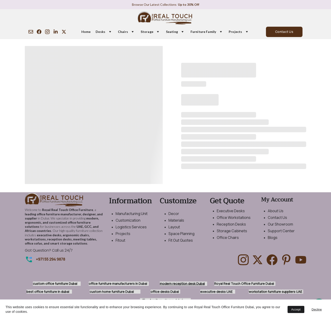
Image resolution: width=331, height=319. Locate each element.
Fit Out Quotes (180, 243)
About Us (275, 213)
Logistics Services (131, 230)
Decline (317, 309)
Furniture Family (203, 32)
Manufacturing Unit (132, 216)
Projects (235, 32)
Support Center (281, 233)
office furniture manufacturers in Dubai (118, 284)
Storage (147, 32)
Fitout (120, 243)
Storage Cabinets (232, 233)
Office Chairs (228, 240)
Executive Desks (231, 213)
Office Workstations (234, 220)
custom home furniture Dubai (112, 292)
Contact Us (284, 31)
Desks (100, 32)
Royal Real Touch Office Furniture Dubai (244, 284)
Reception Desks (231, 227)
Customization (128, 223)
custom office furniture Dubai (56, 284)
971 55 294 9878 (51, 259)
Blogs (272, 240)
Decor (173, 216)
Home (86, 32)
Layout (174, 230)
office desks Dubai (165, 292)
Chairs (123, 32)
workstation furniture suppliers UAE (275, 292)
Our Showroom (280, 227)
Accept (296, 309)
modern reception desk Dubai (182, 284)
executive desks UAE (216, 292)
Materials (176, 223)
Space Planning (181, 236)
